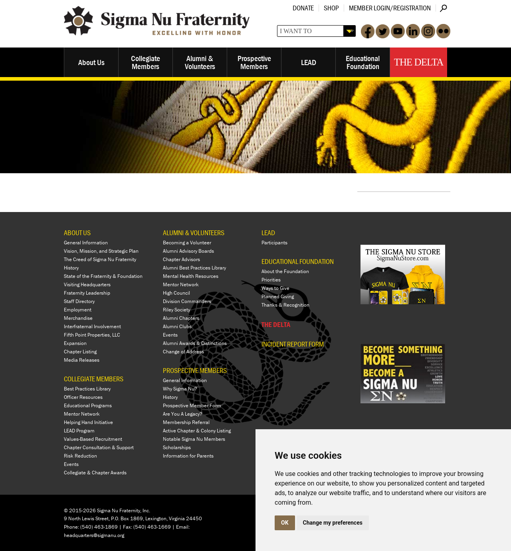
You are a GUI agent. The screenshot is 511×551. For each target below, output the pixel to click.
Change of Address (183, 351)
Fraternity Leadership (87, 292)
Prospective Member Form (192, 405)
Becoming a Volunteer (187, 242)
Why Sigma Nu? (180, 388)
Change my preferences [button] (332, 522)
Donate (303, 7)
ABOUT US (77, 232)
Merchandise (78, 318)
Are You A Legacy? (182, 413)
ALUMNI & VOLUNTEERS (193, 232)
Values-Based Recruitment (93, 439)
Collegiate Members (145, 62)
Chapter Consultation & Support (99, 447)
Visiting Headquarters (87, 284)
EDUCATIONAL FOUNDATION (297, 261)
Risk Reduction (80, 455)
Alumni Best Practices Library (194, 267)
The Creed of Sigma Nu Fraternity (100, 259)
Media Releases (81, 360)
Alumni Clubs (177, 326)
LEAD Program (79, 430)
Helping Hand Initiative (88, 422)
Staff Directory (79, 301)
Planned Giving (277, 296)
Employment (77, 309)
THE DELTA (275, 324)
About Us (91, 62)
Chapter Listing (80, 351)
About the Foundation (285, 271)
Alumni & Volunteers (200, 62)
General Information (86, 242)
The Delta (418, 62)
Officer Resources (83, 397)
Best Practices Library (87, 388)
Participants (274, 242)
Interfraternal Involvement (92, 326)
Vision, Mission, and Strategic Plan (101, 251)
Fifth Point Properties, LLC (92, 334)
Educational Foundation (363, 62)
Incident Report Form (292, 344)
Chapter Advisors (181, 259)
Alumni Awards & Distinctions (195, 343)
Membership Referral (186, 422)
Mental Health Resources (190, 276)
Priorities (271, 279)
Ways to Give (275, 288)
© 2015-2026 (80, 510)
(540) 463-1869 (99, 526)
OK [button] (285, 522)
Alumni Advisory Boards (188, 251)
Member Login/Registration (390, 7)
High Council (176, 292)
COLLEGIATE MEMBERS (93, 378)
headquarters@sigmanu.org (94, 535)
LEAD (308, 62)
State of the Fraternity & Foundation (103, 276)
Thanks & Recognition (285, 304)
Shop (331, 7)
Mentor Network (82, 413)
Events (71, 464)
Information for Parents (188, 455)
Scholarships (177, 447)
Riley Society (176, 309)
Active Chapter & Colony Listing (197, 430)
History (71, 267)
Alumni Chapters (181, 318)
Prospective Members (254, 62)
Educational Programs (88, 405)
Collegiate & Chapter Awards (95, 472)
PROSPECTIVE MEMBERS (195, 370)
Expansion (75, 343)
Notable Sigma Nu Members (194, 439)
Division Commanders (187, 301)
